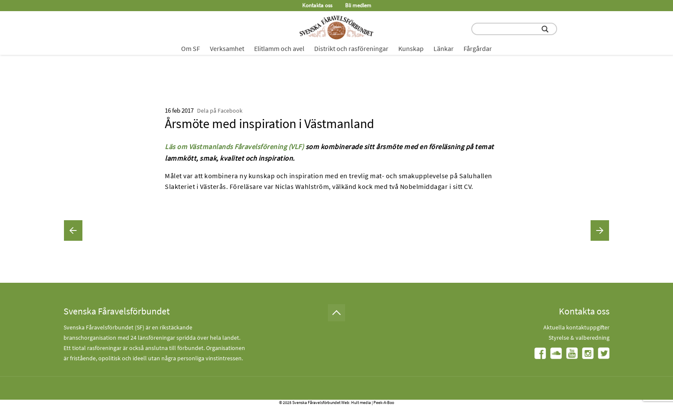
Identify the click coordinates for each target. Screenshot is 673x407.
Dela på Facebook (220, 110)
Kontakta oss (317, 5)
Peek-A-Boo (383, 402)
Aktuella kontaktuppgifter (576, 327)
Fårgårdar (478, 48)
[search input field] (514, 29)
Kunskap (411, 48)
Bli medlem (358, 5)
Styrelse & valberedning (579, 337)
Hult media (361, 402)
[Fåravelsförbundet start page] (336, 27)
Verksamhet (227, 48)
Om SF (190, 48)
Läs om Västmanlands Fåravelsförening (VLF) (234, 146)
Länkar (444, 48)
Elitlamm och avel (279, 48)
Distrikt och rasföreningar (351, 48)
